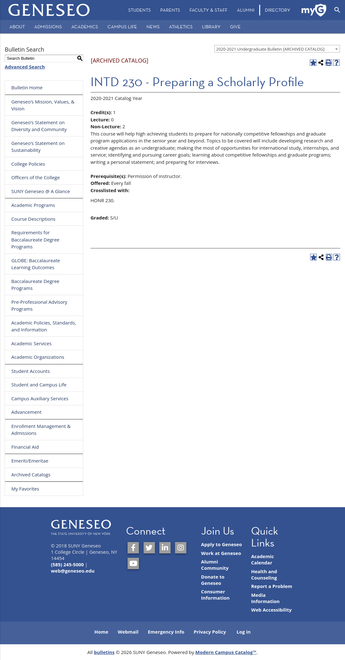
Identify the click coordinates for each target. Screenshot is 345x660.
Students (139, 10)
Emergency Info (166, 632)
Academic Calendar (262, 559)
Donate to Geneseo (212, 580)
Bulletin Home (27, 87)
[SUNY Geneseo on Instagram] (180, 547)
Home (101, 632)
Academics (84, 27)
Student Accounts (30, 371)
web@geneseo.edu (73, 571)
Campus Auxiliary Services (39, 398)
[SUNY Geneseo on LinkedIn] (165, 547)
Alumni (246, 10)
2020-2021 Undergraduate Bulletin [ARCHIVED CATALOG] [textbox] (270, 49)
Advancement (26, 412)
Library (211, 27)
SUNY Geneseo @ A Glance (40, 191)
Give (235, 27)
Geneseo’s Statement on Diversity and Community (39, 126)
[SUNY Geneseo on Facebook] (133, 547)
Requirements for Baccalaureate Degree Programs (35, 239)
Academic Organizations (37, 357)
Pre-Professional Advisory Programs (39, 305)
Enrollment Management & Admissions (41, 429)
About (17, 27)
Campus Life (122, 27)
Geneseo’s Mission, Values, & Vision (42, 105)
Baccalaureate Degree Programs (35, 284)
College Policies (28, 164)
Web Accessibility (271, 610)
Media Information (265, 598)
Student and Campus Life (39, 384)
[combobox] (277, 49)
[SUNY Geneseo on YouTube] (133, 563)
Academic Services (31, 343)
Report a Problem (271, 586)
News (153, 27)
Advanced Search (25, 67)
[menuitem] (139, 10)
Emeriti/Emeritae (29, 461)
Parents (170, 10)
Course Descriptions (33, 219)
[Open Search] (337, 10)
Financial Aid (25, 447)
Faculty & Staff (208, 10)
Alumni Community (215, 564)
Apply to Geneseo (221, 544)
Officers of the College (35, 177)
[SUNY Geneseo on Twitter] (149, 547)
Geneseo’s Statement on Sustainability (38, 146)
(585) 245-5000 (67, 564)
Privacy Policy (210, 632)
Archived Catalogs (30, 474)
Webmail (128, 632)
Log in (244, 632)
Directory (277, 10)
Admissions (48, 27)
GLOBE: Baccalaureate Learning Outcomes (35, 264)
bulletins (104, 652)
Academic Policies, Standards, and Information (43, 326)
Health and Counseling (264, 574)
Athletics (181, 27)
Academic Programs (33, 205)
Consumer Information (215, 594)
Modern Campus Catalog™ (226, 652)
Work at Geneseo (221, 553)
